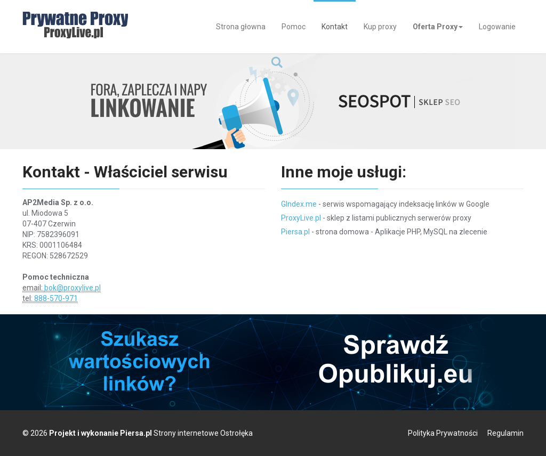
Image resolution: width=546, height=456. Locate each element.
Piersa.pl (295, 231)
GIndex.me (299, 204)
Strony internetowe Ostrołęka (203, 433)
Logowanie (497, 26)
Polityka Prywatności (443, 433)
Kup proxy (380, 26)
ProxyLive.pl (301, 218)
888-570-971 (56, 298)
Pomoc (294, 26)
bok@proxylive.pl (72, 287)
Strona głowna (241, 26)
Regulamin (505, 433)
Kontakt (335, 26)
